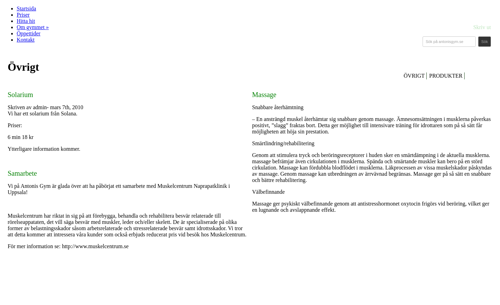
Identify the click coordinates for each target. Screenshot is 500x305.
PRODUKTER (445, 76)
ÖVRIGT (414, 76)
